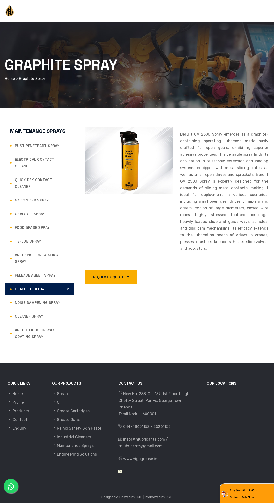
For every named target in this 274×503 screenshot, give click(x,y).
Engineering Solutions (74, 454)
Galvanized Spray (32, 200)
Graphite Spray (30, 289)
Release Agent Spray (35, 275)
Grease (60, 393)
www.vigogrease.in (140, 458)
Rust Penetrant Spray (37, 145)
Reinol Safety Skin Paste (76, 428)
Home (15, 393)
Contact (17, 419)
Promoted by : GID (159, 497)
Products (18, 411)
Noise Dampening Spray (37, 302)
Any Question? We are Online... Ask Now (245, 494)
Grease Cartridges (71, 411)
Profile (16, 402)
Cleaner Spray (29, 316)
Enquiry (17, 428)
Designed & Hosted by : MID (122, 497)
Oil (56, 402)
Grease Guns (66, 419)
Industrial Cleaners (71, 437)
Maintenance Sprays (73, 445)
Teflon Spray (28, 241)
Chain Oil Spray (30, 214)
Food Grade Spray (32, 227)
